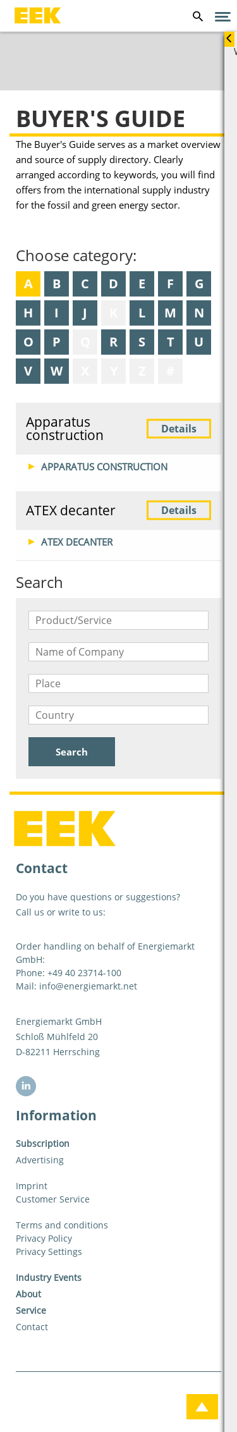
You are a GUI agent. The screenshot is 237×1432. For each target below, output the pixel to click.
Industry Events (49, 1277)
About (28, 1294)
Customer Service (53, 1199)
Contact (32, 1327)
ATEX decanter (118, 510)
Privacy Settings (49, 1251)
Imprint (31, 1186)
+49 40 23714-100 (84, 973)
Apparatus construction (118, 428)
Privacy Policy (44, 1238)
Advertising (40, 1160)
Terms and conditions (62, 1225)
